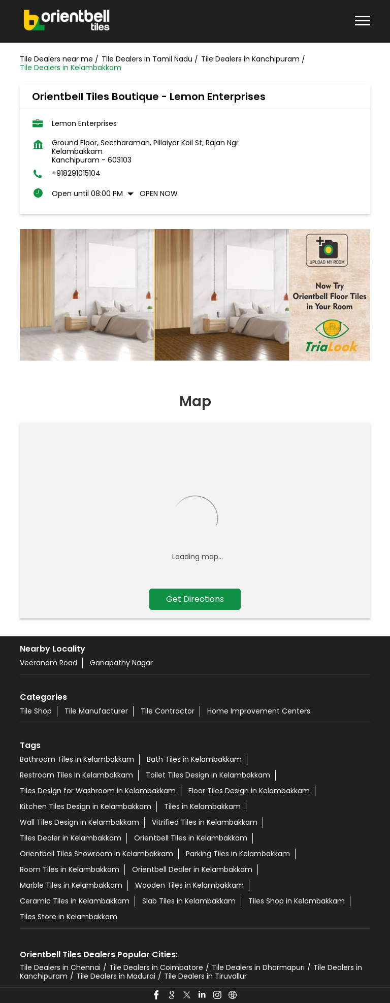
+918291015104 (76, 173)
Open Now (159, 193)
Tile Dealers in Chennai (60, 967)
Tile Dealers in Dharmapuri (258, 967)
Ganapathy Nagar (121, 663)
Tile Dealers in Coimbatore (156, 967)
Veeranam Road (48, 663)
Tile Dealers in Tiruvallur (205, 976)
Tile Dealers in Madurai (115, 976)
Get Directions (195, 599)
